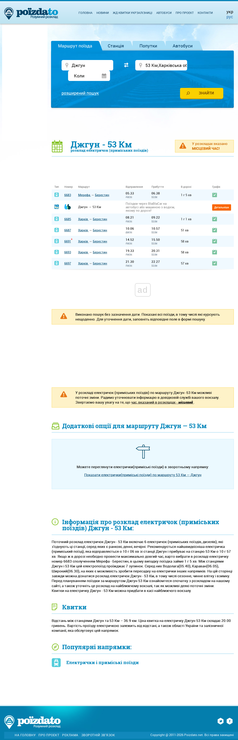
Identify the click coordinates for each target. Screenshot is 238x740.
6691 (67, 231)
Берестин (102, 185)
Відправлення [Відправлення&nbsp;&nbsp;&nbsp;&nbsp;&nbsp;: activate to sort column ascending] (136, 177)
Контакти (205, 13)
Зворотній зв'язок (98, 725)
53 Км (154, 186)
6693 (67, 242)
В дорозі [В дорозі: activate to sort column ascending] (186, 177)
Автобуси (183, 46)
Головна (85, 13)
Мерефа (84, 185)
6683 (67, 185)
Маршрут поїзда (75, 46)
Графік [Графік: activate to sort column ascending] (216, 177)
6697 (67, 253)
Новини (102, 13)
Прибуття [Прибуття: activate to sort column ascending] (157, 177)
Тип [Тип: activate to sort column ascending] (56, 177)
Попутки (148, 46)
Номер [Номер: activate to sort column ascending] (68, 177)
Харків (83, 209)
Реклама (70, 725)
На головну (25, 725)
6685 (67, 209)
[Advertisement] (142, 113)
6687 (67, 220)
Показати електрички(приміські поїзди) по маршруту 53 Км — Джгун (142, 464)
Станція (116, 46)
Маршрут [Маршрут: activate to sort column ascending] (84, 177)
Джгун (129, 186)
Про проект (185, 13)
